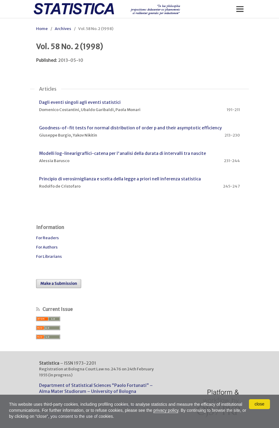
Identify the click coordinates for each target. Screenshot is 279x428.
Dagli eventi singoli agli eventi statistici (80, 102)
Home (42, 28)
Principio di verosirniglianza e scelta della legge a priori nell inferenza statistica (120, 179)
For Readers (47, 237)
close (260, 404)
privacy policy (165, 410)
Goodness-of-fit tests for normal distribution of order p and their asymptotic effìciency (130, 128)
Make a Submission (58, 283)
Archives (63, 28)
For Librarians (49, 256)
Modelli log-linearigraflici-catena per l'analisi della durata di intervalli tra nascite (122, 153)
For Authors (47, 247)
